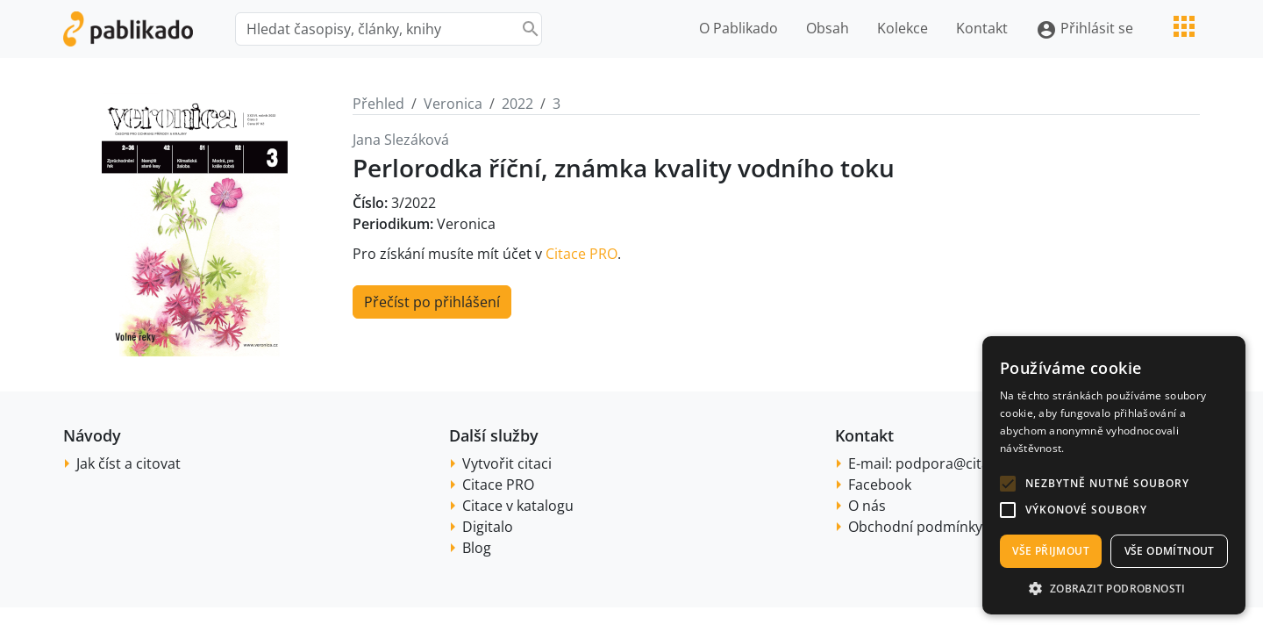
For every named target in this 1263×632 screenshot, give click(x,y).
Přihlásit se (1084, 29)
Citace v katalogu (518, 505)
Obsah (827, 28)
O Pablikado (738, 28)
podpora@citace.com (966, 463)
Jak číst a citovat (128, 463)
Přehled (378, 103)
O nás (867, 505)
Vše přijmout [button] (1050, 550)
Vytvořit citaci (507, 463)
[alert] (1113, 475)
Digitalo (487, 526)
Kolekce (902, 28)
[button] (1007, 483)
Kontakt (982, 28)
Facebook (879, 484)
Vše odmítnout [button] (1169, 550)
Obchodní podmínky (915, 526)
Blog (476, 547)
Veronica (453, 103)
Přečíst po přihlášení (432, 302)
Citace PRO (581, 253)
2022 (517, 103)
